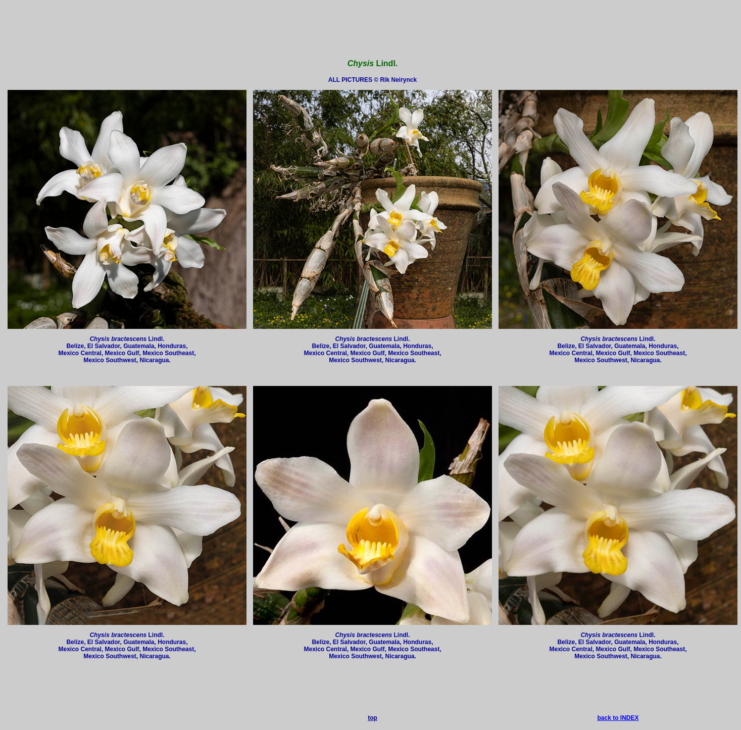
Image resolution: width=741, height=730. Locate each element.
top (372, 717)
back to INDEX (617, 717)
